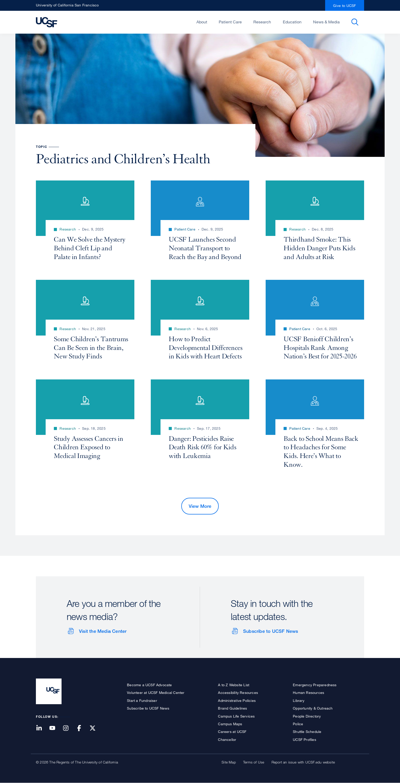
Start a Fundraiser (142, 700)
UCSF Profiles (304, 739)
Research (262, 21)
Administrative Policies (237, 700)
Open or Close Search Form (354, 22)
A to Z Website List (233, 685)
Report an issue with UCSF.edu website (303, 762)
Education (292, 21)
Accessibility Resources (238, 692)
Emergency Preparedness (314, 685)
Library (298, 700)
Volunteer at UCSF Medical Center (155, 692)
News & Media (326, 21)
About (201, 21)
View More (200, 506)
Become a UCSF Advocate (149, 685)
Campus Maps (230, 724)
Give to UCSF (344, 5)
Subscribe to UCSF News (270, 631)
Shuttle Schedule (307, 731)
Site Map (229, 762)
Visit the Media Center (102, 631)
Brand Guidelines (232, 708)
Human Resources (308, 692)
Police (298, 724)
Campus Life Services (236, 716)
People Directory (307, 716)
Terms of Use (253, 762)
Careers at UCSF (232, 731)
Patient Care (230, 21)
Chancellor (227, 739)
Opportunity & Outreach (313, 708)
